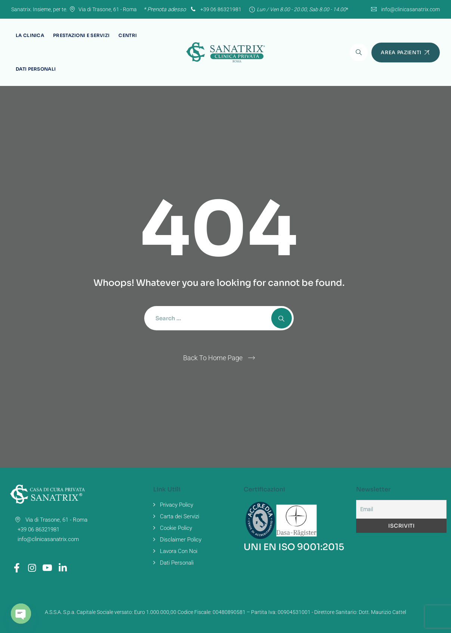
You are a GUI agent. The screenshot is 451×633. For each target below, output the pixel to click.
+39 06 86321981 (215, 9)
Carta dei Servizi (179, 516)
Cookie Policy (176, 528)
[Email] (401, 509)
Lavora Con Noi (178, 551)
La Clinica (30, 35)
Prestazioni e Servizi (81, 35)
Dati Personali (36, 69)
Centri (127, 35)
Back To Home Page (213, 358)
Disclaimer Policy (180, 539)
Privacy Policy (176, 504)
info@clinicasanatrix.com (410, 9)
